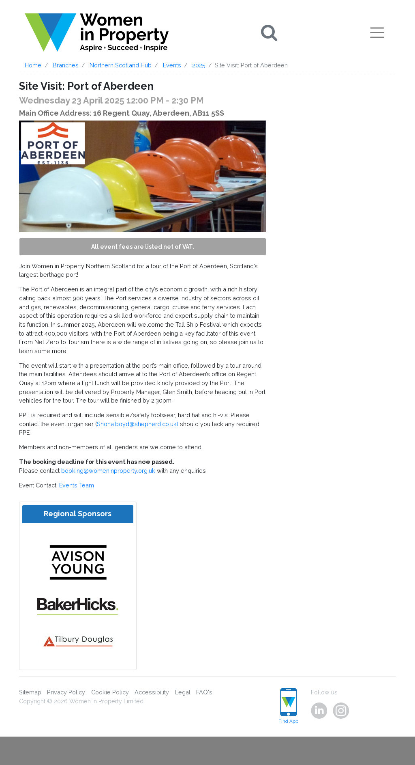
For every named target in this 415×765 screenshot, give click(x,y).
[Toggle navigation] (377, 32)
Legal (182, 692)
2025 (198, 65)
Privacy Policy (66, 692)
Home (33, 65)
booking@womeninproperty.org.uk (108, 470)
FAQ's (204, 692)
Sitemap (30, 692)
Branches (66, 65)
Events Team (76, 485)
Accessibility (152, 692)
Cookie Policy (110, 692)
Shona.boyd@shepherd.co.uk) (137, 423)
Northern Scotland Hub (121, 65)
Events (172, 65)
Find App (288, 706)
